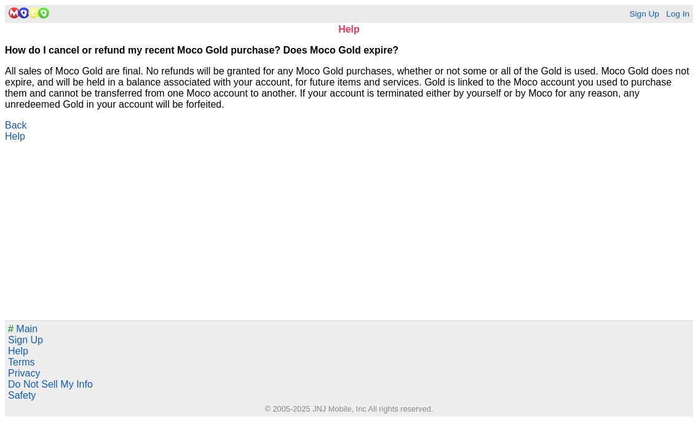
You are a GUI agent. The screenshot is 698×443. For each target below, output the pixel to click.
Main (23, 329)
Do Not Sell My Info (50, 384)
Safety (22, 395)
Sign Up (644, 13)
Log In (677, 13)
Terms (21, 362)
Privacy (24, 373)
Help (15, 136)
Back (16, 125)
